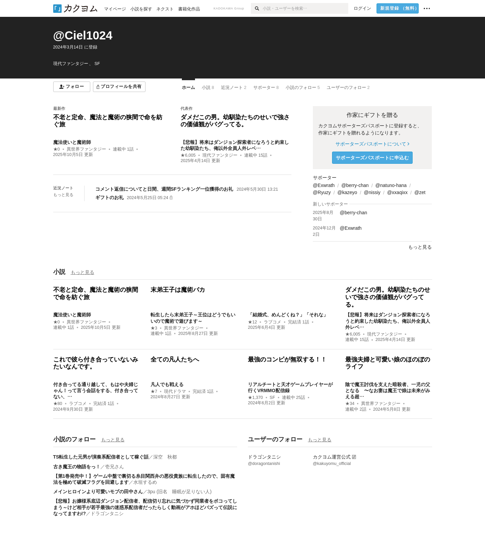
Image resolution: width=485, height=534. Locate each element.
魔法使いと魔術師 (72, 142)
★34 (349, 403)
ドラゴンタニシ (107, 513)
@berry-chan (355, 185)
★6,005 (188, 155)
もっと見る (63, 195)
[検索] (257, 8)
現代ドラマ (175, 391)
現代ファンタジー (219, 155)
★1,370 (255, 397)
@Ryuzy (322, 192)
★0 (56, 149)
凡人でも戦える (167, 384)
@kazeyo (347, 192)
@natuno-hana (391, 185)
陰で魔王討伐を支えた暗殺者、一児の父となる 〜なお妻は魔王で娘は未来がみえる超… (387, 390)
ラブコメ (272, 322)
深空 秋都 (165, 457)
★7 (154, 391)
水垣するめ (145, 482)
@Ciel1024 (82, 35)
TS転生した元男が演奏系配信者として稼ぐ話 (101, 457)
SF (272, 397)
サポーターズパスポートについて (372, 144)
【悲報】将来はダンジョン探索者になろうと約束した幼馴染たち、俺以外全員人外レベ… (387, 320)
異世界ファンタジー (86, 149)
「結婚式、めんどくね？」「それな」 (290, 314)
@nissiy (372, 192)
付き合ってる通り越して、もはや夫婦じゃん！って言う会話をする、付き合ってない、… (95, 390)
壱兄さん (114, 466)
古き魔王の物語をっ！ (76, 466)
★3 (154, 328)
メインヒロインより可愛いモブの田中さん (98, 491)
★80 (57, 403)
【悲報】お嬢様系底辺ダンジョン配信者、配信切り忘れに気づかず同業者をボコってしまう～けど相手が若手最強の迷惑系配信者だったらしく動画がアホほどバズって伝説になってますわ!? (145, 507)
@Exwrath (324, 185)
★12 (252, 322)
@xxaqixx (397, 192)
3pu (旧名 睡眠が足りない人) (180, 491)
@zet (419, 192)
